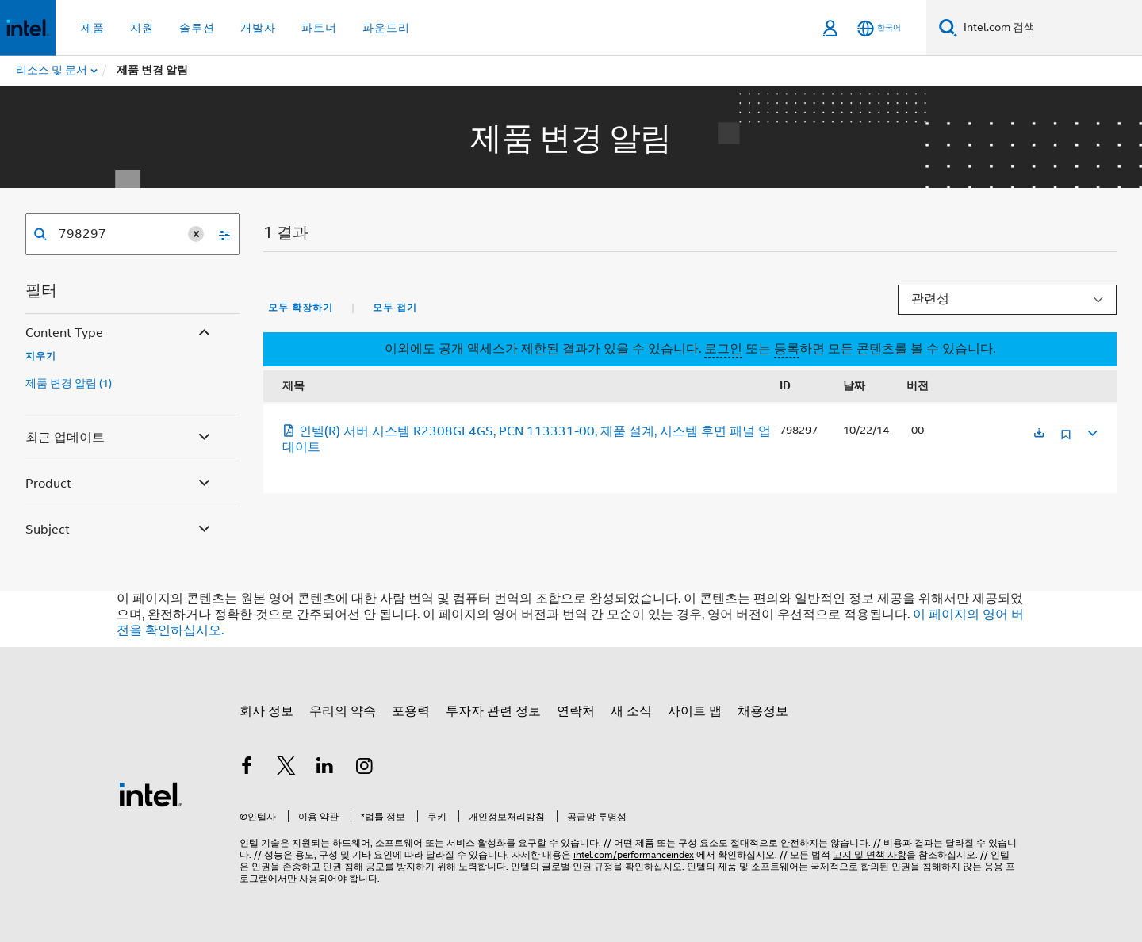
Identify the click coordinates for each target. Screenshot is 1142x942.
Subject (119, 530)
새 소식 (631, 711)
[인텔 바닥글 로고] (150, 794)
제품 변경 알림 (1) (68, 383)
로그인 (723, 349)
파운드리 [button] (386, 28)
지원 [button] (142, 28)
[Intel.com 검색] (1049, 28)
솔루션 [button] (197, 28)
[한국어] (879, 28)
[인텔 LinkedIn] (325, 768)
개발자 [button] (258, 28)
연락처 (576, 711)
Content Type (119, 333)
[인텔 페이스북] (246, 768)
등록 (786, 349)
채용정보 (763, 711)
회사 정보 (266, 711)
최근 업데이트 (119, 438)
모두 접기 (395, 307)
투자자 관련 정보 (493, 711)
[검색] (948, 27)
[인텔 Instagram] (364, 768)
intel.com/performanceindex (633, 854)
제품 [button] (93, 28)
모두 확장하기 (300, 307)
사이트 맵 (695, 711)
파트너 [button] (319, 28)
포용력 (411, 711)
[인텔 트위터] (286, 768)
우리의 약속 (342, 711)
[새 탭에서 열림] (1039, 434)
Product (119, 484)
